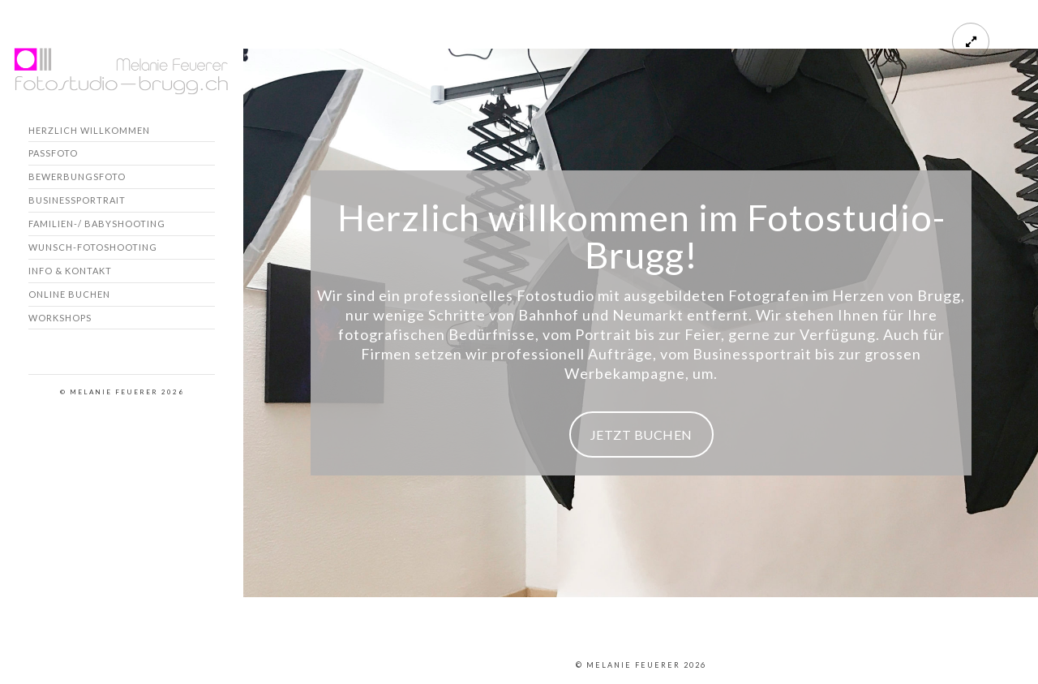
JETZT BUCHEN (641, 434)
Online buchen (69, 294)
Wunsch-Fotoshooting (92, 247)
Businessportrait (77, 200)
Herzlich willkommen (89, 130)
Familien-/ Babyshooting (96, 223)
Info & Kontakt (70, 270)
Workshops (60, 317)
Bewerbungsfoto (77, 176)
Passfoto (53, 153)
